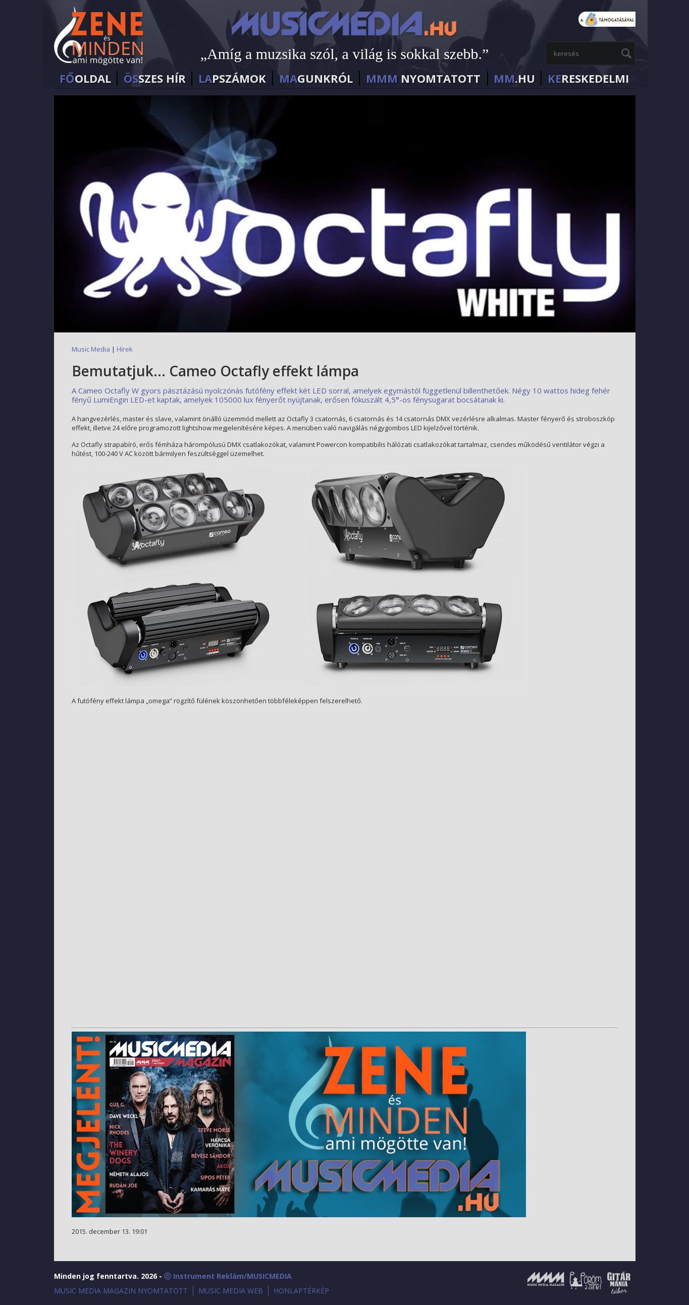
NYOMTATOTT (423, 78)
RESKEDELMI (588, 78)
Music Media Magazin (545, 1283)
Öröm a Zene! (585, 1283)
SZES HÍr (155, 78)
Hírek (125, 349)
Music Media (91, 349)
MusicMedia (99, 37)
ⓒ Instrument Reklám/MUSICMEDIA (228, 1276)
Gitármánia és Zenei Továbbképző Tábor (618, 1283)
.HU (514, 78)
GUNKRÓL (316, 78)
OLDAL (85, 78)
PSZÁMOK (232, 78)
